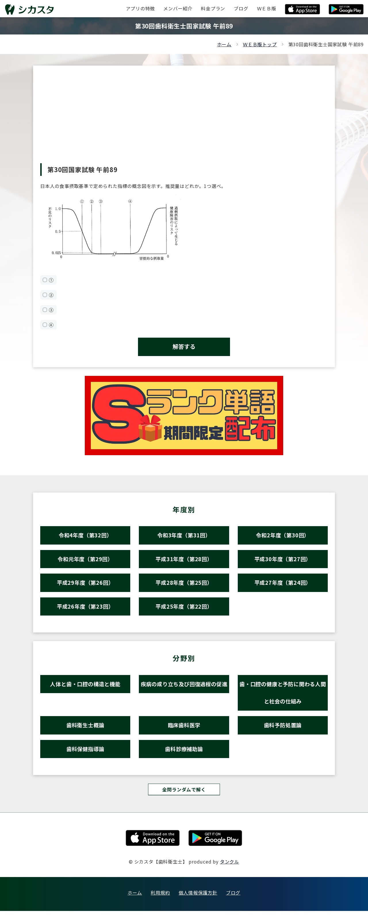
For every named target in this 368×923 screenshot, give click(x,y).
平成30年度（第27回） (283, 562)
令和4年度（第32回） (85, 537)
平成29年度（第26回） (85, 587)
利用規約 (160, 904)
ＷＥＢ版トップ (260, 44)
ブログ (233, 904)
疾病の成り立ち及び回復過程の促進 (184, 700)
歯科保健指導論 (85, 760)
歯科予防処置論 (283, 735)
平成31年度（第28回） (184, 562)
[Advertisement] (184, 120)
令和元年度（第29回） (85, 562)
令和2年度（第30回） (282, 537)
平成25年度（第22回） (184, 612)
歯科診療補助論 (184, 760)
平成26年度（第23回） (85, 612)
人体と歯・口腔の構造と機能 (85, 691)
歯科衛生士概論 (85, 735)
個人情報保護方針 (198, 904)
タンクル (229, 873)
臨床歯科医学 (184, 735)
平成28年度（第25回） (184, 587)
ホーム (224, 44)
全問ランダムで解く (184, 801)
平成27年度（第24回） (283, 587)
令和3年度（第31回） (184, 537)
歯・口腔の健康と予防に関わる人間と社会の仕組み (282, 700)
